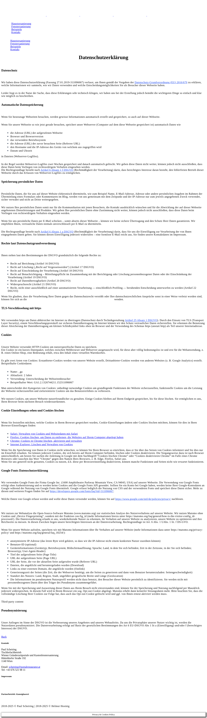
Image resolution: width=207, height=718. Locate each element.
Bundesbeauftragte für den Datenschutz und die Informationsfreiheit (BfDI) (71, 299)
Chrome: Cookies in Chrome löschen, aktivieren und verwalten (46, 440)
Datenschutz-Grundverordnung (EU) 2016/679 (161, 82)
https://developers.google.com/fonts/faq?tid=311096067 (82, 491)
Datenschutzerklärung (13, 685)
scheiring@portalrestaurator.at (24, 667)
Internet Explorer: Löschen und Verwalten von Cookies (41, 444)
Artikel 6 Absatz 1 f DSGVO (56, 170)
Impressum (7, 682)
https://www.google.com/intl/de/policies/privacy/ (143, 499)
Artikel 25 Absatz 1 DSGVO (141, 320)
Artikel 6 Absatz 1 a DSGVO (56, 231)
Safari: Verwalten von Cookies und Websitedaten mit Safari (44, 433)
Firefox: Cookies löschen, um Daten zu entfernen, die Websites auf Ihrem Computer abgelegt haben (66, 437)
